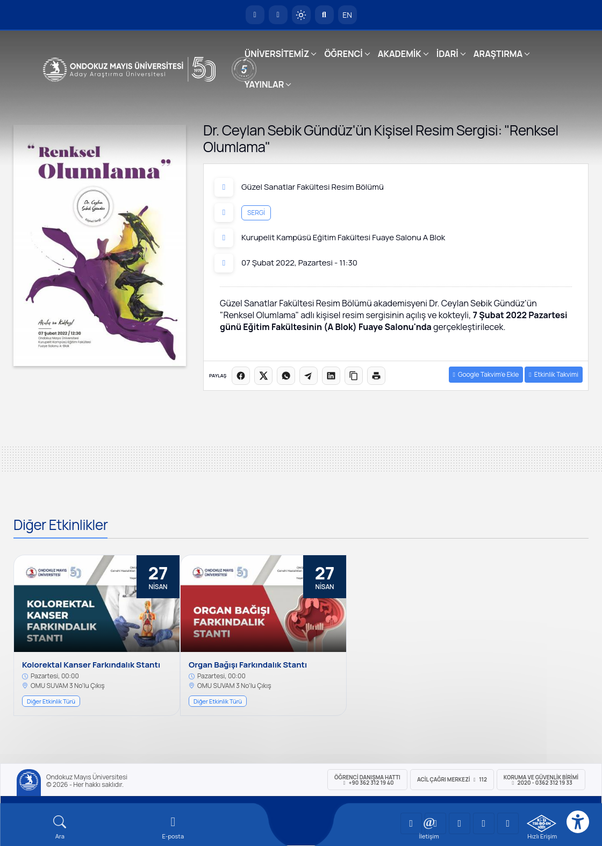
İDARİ (447, 54)
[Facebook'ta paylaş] (241, 376)
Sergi (256, 212)
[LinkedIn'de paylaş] (331, 376)
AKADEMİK (399, 54)
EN (347, 15)
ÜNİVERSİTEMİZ (277, 54)
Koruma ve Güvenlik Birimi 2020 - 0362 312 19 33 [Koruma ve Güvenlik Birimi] (541, 779)
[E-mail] (173, 827)
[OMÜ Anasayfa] (255, 14)
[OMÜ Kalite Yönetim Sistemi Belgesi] (541, 823)
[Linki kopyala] (354, 376)
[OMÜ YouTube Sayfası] (411, 823)
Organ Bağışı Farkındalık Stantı (248, 665)
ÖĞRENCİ (343, 54)
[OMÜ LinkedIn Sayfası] (435, 823)
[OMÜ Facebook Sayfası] (508, 823)
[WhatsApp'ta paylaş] (286, 376)
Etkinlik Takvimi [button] (553, 374)
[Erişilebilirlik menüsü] (577, 821)
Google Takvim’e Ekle (486, 374)
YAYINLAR (264, 84)
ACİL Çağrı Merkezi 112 (452, 779)
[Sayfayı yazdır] (376, 376)
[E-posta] (278, 14)
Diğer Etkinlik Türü (51, 701)
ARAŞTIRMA (498, 54)
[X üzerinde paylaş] (263, 376)
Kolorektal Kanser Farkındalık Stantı (91, 665)
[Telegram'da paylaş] (308, 376)
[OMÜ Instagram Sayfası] (459, 823)
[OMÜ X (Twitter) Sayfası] (483, 823)
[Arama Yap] (324, 14)
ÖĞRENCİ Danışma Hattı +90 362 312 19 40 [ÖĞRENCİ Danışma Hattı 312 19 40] (367, 779)
